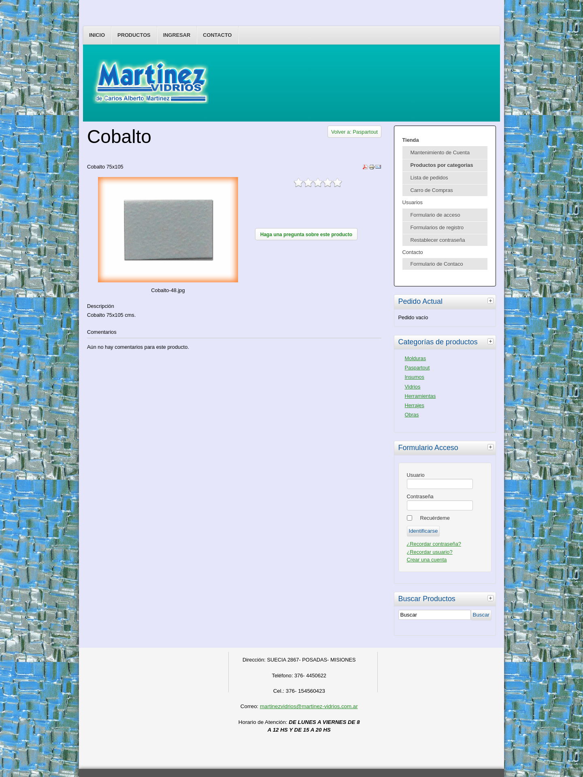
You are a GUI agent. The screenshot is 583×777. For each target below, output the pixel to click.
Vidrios (413, 387)
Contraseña (420, 496)
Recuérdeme (435, 518)
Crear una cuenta (427, 560)
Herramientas (420, 396)
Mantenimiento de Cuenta (440, 152)
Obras (412, 415)
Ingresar (177, 35)
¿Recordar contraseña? (434, 544)
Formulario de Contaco (437, 264)
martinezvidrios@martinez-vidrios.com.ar (309, 706)
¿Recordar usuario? (430, 552)
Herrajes (414, 405)
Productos (134, 35)
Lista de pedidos (429, 178)
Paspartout (417, 368)
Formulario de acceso (435, 215)
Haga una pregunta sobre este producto (306, 234)
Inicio (97, 35)
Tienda (410, 140)
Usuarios (412, 202)
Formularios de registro (437, 227)
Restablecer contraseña (438, 240)
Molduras (415, 358)
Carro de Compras (432, 190)
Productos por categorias (442, 165)
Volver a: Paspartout (354, 132)
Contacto (217, 35)
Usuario (416, 475)
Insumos (414, 377)
